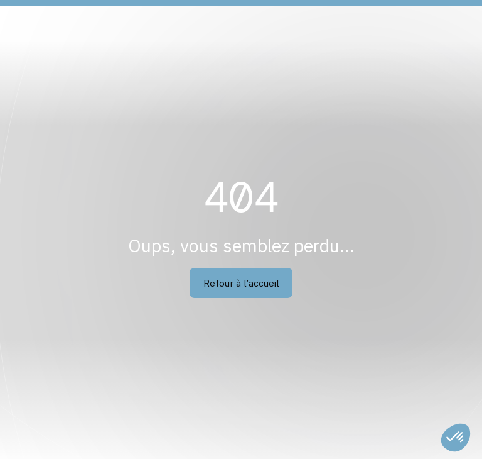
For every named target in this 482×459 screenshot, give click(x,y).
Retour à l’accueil (241, 283)
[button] (456, 438)
